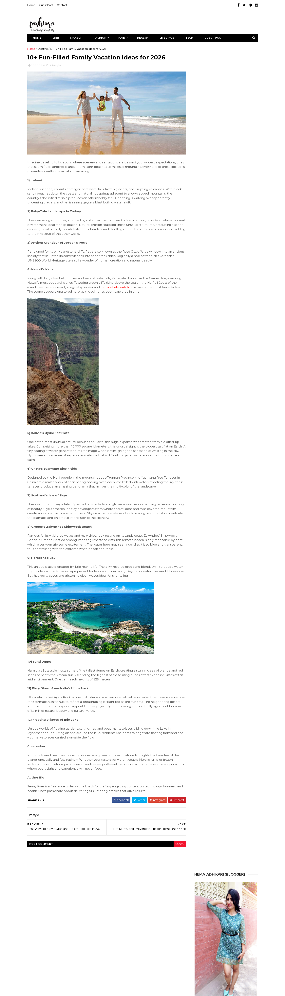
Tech (193, 37)
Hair (125, 37)
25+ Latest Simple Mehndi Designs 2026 (219, 270)
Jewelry (150, 902)
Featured (132, 894)
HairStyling (116, 902)
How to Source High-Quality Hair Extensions (221, 199)
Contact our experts (230, 963)
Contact (65, 5)
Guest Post (49, 5)
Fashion (103, 37)
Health (146, 37)
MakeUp (80, 37)
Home (35, 5)
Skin (59, 37)
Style (142, 910)
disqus (173, 841)
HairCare (161, 894)
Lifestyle (170, 37)
